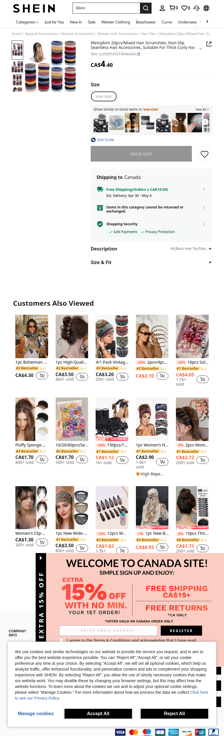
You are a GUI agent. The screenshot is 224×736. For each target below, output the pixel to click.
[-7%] (140, 534)
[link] (173, 7)
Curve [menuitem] (167, 22)
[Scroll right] (207, 22)
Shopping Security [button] (122, 224)
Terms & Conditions (112, 640)
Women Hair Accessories (117, 34)
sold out (141, 154)
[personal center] (162, 8)
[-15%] (101, 534)
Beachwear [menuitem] (146, 22)
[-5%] (180, 534)
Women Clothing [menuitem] (115, 22)
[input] (108, 630)
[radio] (103, 96)
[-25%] (141, 362)
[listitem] (101, 122)
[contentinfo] (168, 729)
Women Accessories (77, 34)
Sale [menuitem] (91, 22)
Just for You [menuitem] (54, 22)
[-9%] (180, 445)
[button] (106, 8)
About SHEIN (19, 636)
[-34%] (101, 445)
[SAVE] (204, 154)
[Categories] (27, 22)
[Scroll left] (200, 22)
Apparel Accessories (41, 34)
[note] (112, 438)
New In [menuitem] (76, 22)
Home (16, 34)
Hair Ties (148, 34)
